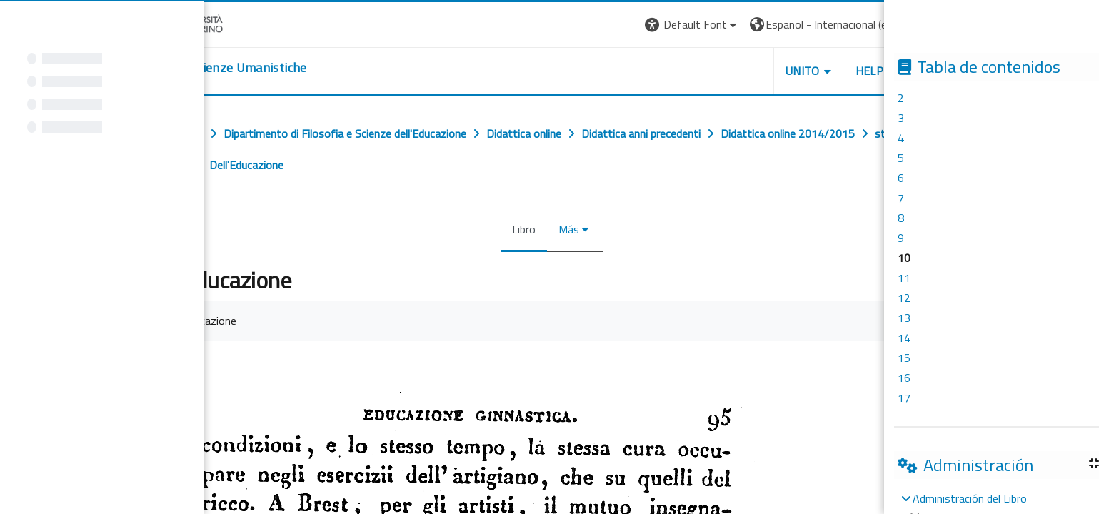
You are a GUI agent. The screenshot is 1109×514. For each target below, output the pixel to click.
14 (904, 337)
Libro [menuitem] (521, 229)
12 (904, 297)
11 (904, 277)
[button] (690, 25)
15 (904, 357)
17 (904, 397)
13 (904, 317)
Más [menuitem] (566, 229)
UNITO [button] (800, 70)
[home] (219, 68)
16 (904, 377)
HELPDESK (881, 70)
